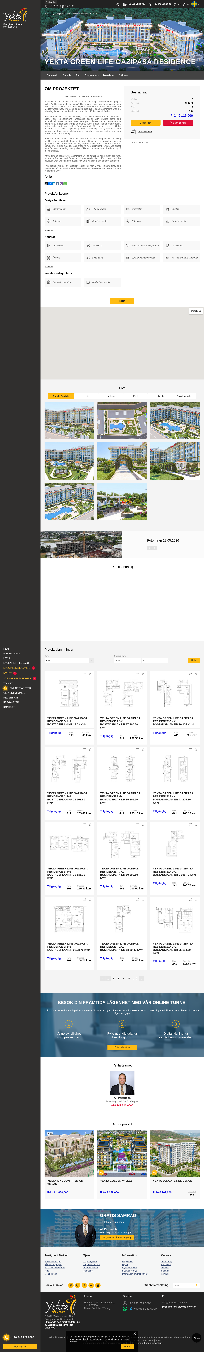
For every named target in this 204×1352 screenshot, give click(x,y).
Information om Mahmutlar (134, 1274)
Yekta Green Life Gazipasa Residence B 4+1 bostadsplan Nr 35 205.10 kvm (120, 798)
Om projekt (52, 75)
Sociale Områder (61, 396)
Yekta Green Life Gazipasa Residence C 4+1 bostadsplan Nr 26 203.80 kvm (67, 798)
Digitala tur (108, 75)
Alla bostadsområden (55, 1268)
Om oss (164, 1268)
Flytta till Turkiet (129, 1268)
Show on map (178, 122)
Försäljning (11, 653)
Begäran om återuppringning (117, 1237)
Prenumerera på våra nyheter (179, 1306)
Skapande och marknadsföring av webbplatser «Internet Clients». (62, 1325)
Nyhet (125, 1264)
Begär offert (145, 123)
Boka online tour (122, 1047)
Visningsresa (51, 1274)
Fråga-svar (11, 702)
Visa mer (49, 230)
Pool (135, 396)
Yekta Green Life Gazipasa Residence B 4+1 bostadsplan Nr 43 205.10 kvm (173, 798)
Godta (127, 1346)
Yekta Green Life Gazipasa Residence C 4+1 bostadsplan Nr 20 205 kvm (173, 721)
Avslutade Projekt (53, 1261)
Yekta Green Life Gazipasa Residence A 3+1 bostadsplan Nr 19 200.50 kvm (120, 873)
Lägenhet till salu (16, 663)
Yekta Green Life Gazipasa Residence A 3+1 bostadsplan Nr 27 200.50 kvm (120, 723)
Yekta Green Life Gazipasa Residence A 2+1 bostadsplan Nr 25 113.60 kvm (173, 948)
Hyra (6, 658)
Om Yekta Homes (14, 693)
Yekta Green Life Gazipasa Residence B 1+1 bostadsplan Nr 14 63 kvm (67, 721)
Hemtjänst (88, 1271)
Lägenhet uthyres (91, 1264)
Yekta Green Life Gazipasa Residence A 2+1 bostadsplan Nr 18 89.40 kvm (121, 946)
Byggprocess (92, 75)
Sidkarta (165, 1271)
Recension (10, 697)
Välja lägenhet (20, 1346)
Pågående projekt (58, 14)
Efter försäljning (90, 1268)
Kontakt (9, 707)
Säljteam (123, 75)
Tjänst (8, 683)
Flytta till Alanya (129, 1271)
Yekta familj (166, 1261)
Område (67, 75)
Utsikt (86, 396)
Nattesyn (111, 396)
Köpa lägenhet (90, 1261)
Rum (47, 656)
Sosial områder (184, 396)
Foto (78, 75)
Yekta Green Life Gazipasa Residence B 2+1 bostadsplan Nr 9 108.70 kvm (68, 946)
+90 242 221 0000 (23, 1337)
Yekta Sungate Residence (172, 1180)
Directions (196, 311)
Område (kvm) (120, 656)
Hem (6, 648)
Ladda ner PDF (145, 131)
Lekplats (160, 396)
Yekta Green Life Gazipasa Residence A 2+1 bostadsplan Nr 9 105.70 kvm (174, 871)
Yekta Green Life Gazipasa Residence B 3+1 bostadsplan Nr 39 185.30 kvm (67, 873)
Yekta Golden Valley (116, 1180)
